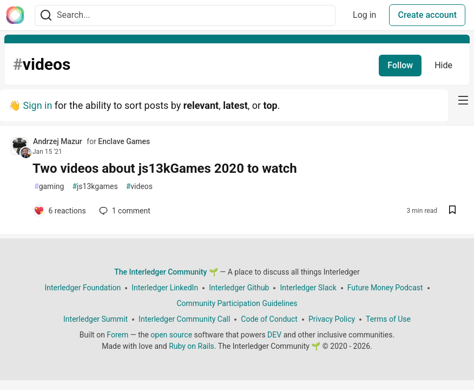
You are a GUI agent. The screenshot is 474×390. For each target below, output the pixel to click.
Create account (427, 15)
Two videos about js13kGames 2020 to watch (164, 168)
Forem (117, 334)
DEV (274, 334)
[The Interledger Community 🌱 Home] (15, 15)
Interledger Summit (95, 319)
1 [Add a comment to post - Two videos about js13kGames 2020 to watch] (123, 210)
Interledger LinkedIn (164, 287)
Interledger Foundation (82, 287)
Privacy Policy (331, 319)
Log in (364, 15)
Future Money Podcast (385, 287)
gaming (49, 186)
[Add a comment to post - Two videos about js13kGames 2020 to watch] (60, 210)
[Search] (46, 15)
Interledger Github (239, 287)
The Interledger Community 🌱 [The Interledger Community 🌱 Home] (166, 272)
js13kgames (94, 186)
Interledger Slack (308, 287)
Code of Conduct (269, 319)
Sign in (37, 105)
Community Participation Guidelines (236, 303)
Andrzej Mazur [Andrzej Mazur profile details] (57, 141)
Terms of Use (388, 319)
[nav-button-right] (463, 100)
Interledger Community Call (184, 319)
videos (139, 186)
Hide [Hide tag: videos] (443, 65)
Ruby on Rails (191, 346)
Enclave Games (124, 141)
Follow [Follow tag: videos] (400, 65)
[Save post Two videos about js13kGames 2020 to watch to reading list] (452, 211)
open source (171, 334)
